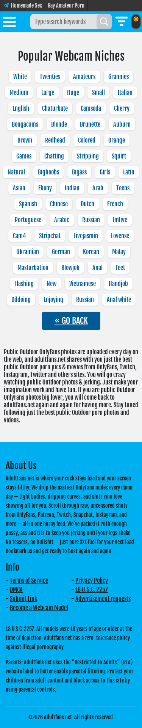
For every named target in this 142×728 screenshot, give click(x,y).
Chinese (59, 204)
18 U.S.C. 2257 (91, 589)
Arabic (61, 220)
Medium (18, 92)
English (20, 108)
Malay (119, 252)
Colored (86, 140)
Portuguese (28, 220)
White (20, 76)
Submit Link (23, 598)
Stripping (88, 156)
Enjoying (53, 299)
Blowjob (70, 267)
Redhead (55, 140)
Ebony (45, 188)
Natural (16, 172)
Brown (24, 140)
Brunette (90, 124)
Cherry (122, 108)
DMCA (16, 589)
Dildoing (21, 299)
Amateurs (84, 76)
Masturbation (32, 267)
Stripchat (50, 236)
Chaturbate (55, 108)
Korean (91, 252)
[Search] (104, 21)
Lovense (120, 236)
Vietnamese (82, 283)
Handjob (118, 283)
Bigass (79, 172)
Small (98, 92)
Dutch (87, 204)
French (115, 204)
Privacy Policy (91, 580)
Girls (105, 172)
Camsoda (91, 108)
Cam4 (19, 236)
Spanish (28, 204)
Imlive (120, 220)
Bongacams (25, 124)
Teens (123, 188)
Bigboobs (48, 172)
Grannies (118, 76)
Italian (125, 92)
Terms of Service (29, 580)
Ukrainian (27, 252)
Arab (97, 188)
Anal (97, 267)
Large (47, 92)
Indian (72, 188)
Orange (116, 140)
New (51, 283)
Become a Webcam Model (39, 608)
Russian (91, 220)
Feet (120, 267)
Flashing (24, 283)
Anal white (119, 299)
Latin (128, 172)
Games (23, 156)
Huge (73, 92)
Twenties (50, 76)
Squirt (119, 156)
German (61, 252)
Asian (19, 188)
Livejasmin (85, 236)
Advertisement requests (103, 598)
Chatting (54, 156)
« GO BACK (71, 320)
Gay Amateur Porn (66, 5)
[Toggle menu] (9, 23)
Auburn (122, 124)
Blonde (59, 124)
